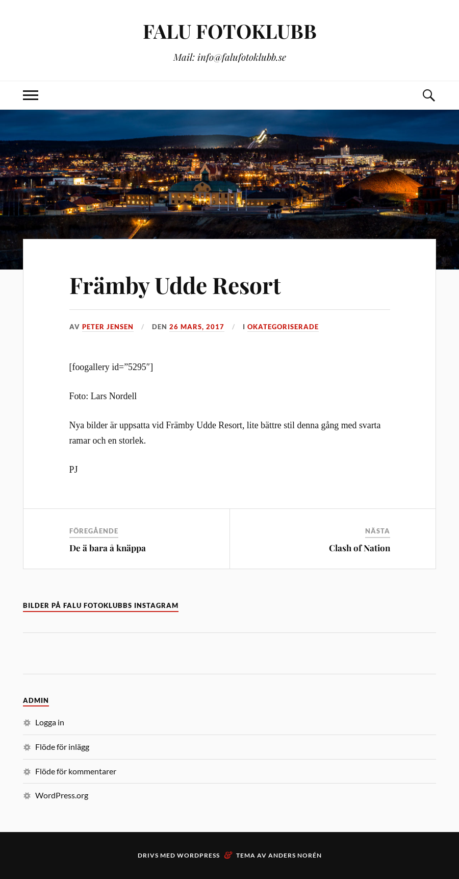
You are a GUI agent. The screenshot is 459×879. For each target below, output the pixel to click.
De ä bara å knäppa (107, 547)
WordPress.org (61, 795)
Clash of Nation (359, 547)
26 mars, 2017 (196, 327)
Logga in (49, 722)
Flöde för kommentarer (75, 771)
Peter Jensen (108, 327)
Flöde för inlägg (62, 746)
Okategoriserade (283, 327)
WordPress (198, 855)
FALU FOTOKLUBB (230, 31)
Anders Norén (295, 855)
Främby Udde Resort (175, 285)
